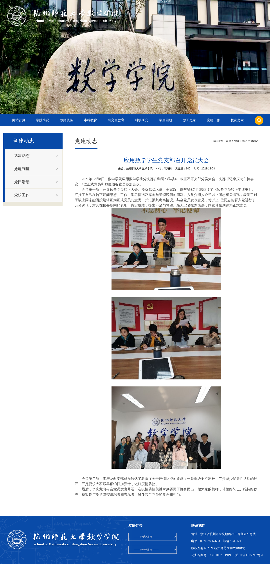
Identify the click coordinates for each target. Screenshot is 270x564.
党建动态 (253, 140)
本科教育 (90, 120)
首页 (228, 140)
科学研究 (141, 120)
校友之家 (237, 120)
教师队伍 (66, 120)
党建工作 (213, 120)
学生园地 (165, 120)
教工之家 (189, 120)
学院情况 (42, 120)
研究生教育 (116, 120)
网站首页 (18, 120)
